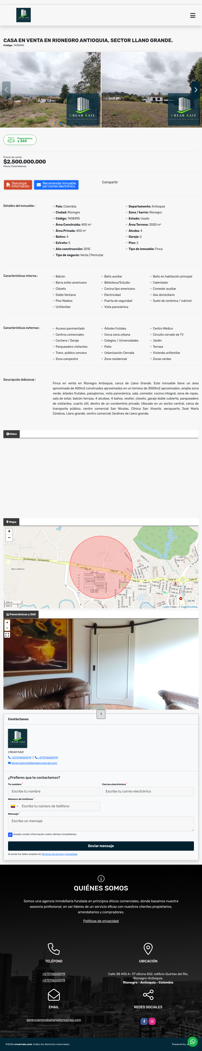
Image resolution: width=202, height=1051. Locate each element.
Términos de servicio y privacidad (59, 854)
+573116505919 (21, 757)
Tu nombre (15, 784)
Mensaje (14, 814)
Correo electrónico (114, 784)
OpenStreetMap (189, 607)
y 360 (20, 140)
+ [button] (9, 532)
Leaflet (166, 607)
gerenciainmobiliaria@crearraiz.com (34, 763)
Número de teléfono (21, 799)
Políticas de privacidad (101, 921)
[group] (50, 89)
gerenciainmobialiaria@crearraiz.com (53, 1020)
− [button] (9, 538)
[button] (60, 123)
